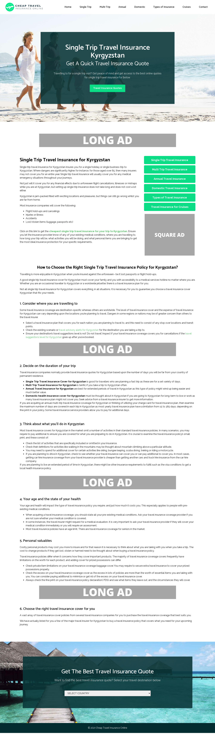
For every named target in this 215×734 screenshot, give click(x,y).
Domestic (139, 7)
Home (67, 7)
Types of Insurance (163, 7)
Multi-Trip (105, 7)
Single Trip (85, 7)
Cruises (187, 7)
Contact (203, 7)
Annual (122, 7)
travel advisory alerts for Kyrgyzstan (79, 331)
